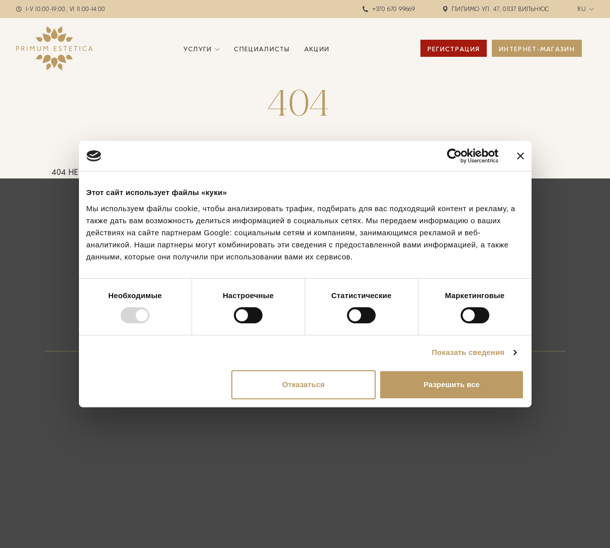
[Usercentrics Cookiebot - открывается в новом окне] (454, 155)
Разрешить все (451, 384)
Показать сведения (467, 352)
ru (581, 9)
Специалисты (262, 49)
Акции (317, 49)
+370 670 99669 (393, 9)
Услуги (198, 49)
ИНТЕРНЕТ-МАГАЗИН (537, 49)
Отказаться (303, 384)
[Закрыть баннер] (520, 155)
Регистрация (453, 49)
